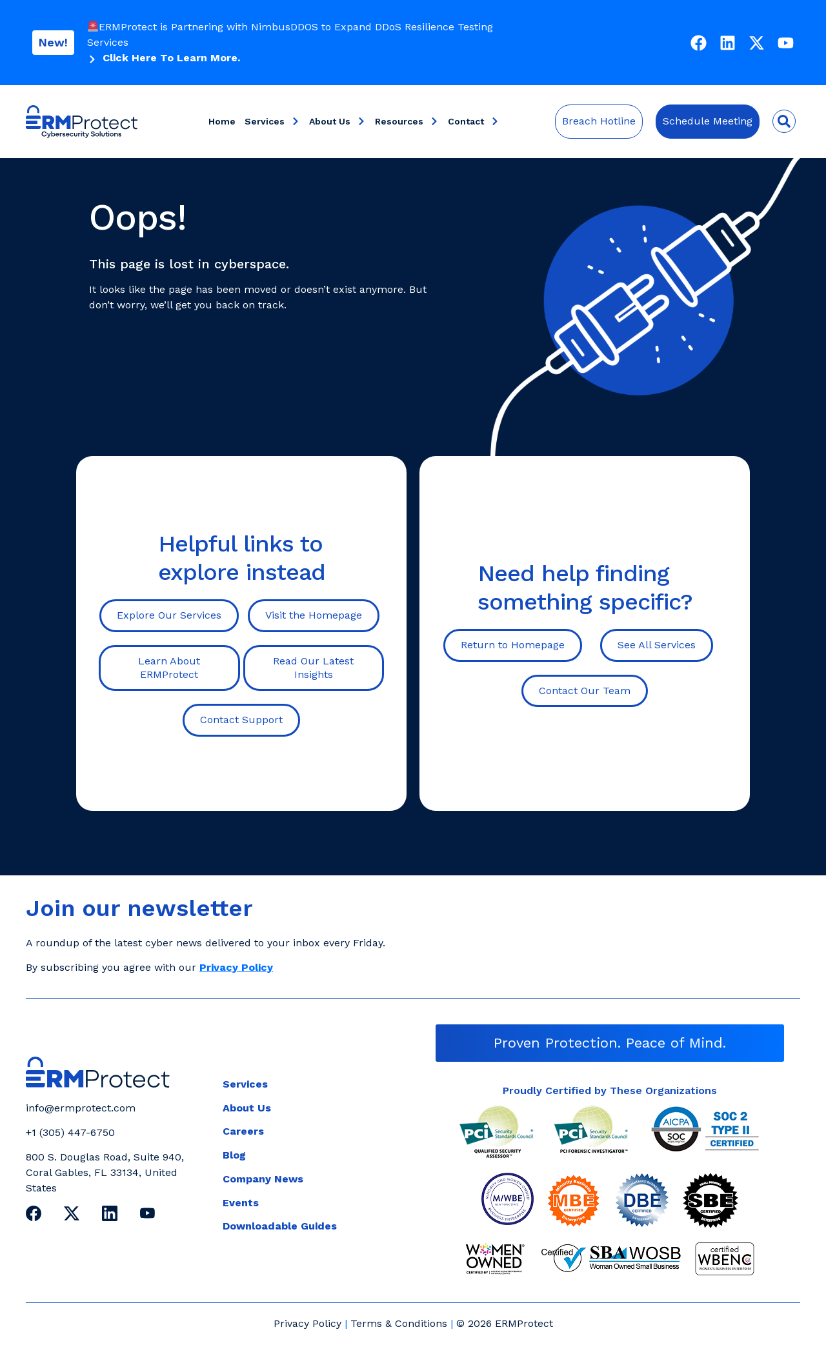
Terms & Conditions (398, 1323)
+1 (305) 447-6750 (70, 1132)
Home (222, 121)
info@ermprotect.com (81, 1108)
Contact (473, 121)
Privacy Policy (307, 1323)
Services (272, 121)
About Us (337, 121)
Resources (407, 121)
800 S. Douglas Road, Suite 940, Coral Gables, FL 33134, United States (105, 1172)
